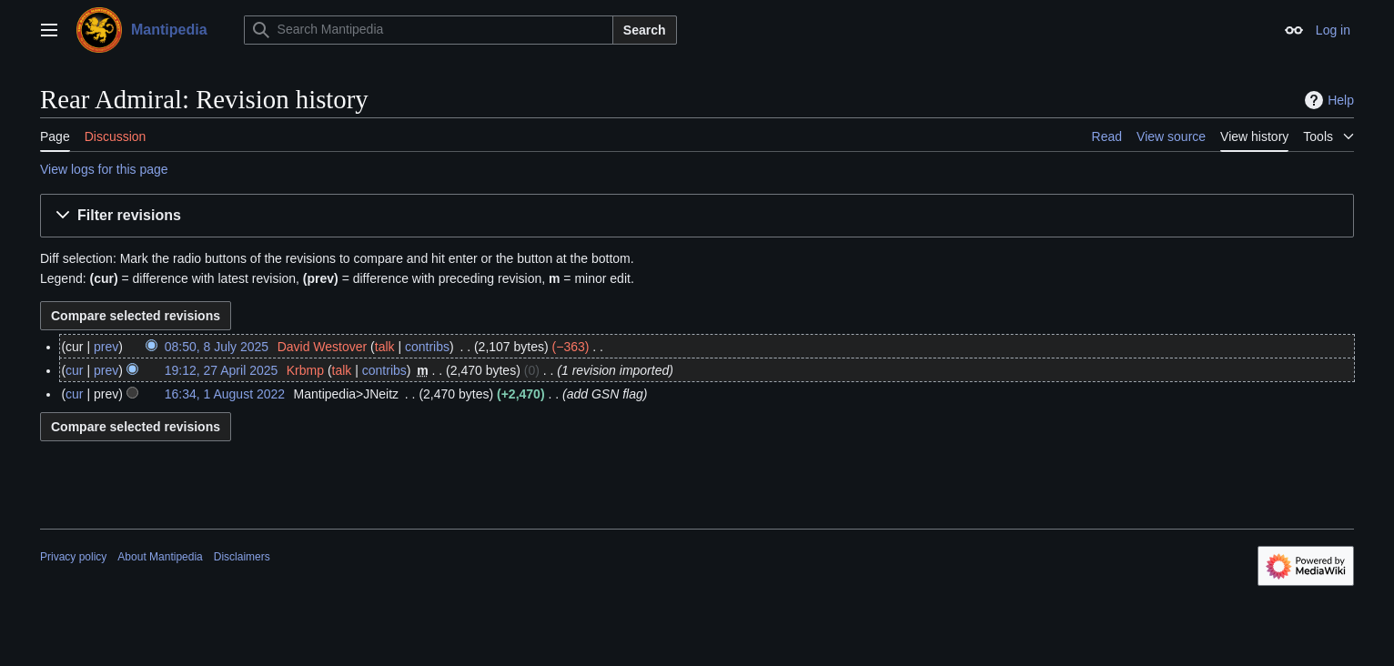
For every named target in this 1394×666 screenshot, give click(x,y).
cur (74, 370)
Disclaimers (242, 556)
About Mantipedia (159, 556)
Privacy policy (73, 556)
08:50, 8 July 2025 (216, 346)
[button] (697, 216)
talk (385, 346)
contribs (427, 346)
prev (106, 346)
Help (1327, 100)
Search (644, 30)
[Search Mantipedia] (428, 30)
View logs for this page (104, 169)
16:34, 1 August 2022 (225, 394)
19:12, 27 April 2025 (221, 370)
